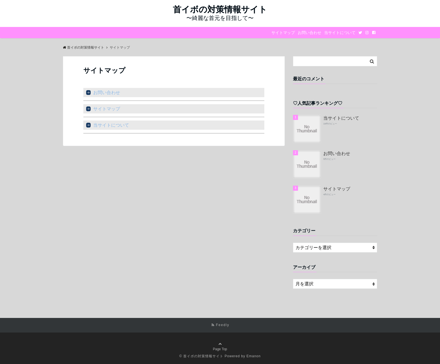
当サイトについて (340, 32)
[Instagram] (367, 32)
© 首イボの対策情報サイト (201, 356)
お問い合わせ (309, 32)
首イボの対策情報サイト (220, 9)
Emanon (253, 356)
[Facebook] (373, 32)
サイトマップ (283, 32)
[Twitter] (360, 32)
